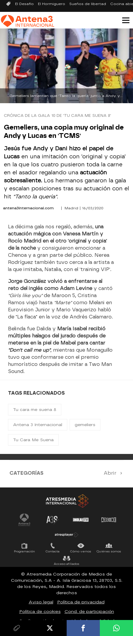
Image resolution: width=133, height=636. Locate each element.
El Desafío (24, 4)
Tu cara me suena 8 (34, 409)
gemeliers (85, 424)
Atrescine (109, 520)
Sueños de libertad (87, 4)
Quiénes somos (109, 551)
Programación (24, 551)
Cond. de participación (89, 611)
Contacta (53, 551)
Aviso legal (41, 602)
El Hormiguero (51, 4)
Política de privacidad (81, 602)
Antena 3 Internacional (37, 424)
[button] (123, 20)
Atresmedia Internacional (66, 501)
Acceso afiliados (66, 563)
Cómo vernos (80, 551)
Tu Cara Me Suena (33, 439)
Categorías (26, 473)
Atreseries (52, 520)
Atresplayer (66, 534)
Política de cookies (40, 611)
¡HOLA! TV (80, 520)
